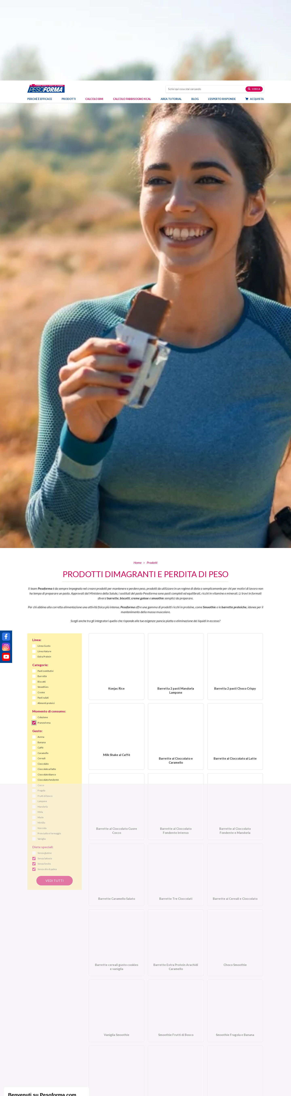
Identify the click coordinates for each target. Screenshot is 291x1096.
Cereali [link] (41, 678)
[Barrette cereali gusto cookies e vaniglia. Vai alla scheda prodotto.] (116, 865)
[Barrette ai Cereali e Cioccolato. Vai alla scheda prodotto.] (235, 796)
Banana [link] (42, 662)
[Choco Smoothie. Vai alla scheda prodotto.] (235, 865)
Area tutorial (173, 19)
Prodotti (71, 19)
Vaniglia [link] (42, 758)
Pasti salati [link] (43, 617)
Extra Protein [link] (44, 576)
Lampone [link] (42, 721)
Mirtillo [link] (41, 742)
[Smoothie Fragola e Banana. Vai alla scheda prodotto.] (235, 933)
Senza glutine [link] (45, 772)
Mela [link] (40, 731)
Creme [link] (41, 612)
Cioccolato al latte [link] (47, 688)
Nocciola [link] (42, 747)
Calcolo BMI (94, 19)
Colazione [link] (43, 637)
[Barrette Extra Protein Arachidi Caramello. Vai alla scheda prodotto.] (175, 865)
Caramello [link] (43, 672)
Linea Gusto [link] (44, 565)
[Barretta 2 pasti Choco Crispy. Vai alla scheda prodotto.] (235, 586)
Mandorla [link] (43, 726)
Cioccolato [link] (43, 683)
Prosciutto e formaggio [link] (49, 753)
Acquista (256, 19)
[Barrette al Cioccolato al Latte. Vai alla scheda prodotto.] (235, 657)
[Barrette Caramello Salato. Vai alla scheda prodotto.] (116, 796)
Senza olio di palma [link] (47, 789)
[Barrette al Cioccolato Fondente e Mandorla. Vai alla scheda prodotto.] (235, 727)
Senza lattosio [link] (45, 778)
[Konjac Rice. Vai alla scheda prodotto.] (116, 586)
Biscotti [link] (42, 601)
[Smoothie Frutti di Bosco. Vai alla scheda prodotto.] (175, 933)
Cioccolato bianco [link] (47, 694)
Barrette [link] (42, 596)
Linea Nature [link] (44, 571)
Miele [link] (41, 737)
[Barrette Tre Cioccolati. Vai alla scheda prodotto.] (175, 796)
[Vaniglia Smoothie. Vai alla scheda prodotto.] (116, 933)
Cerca (254, 9)
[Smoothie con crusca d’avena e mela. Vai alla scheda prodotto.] (116, 1002)
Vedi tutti (54, 800)
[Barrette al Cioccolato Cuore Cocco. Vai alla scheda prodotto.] (116, 727)
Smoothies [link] (43, 606)
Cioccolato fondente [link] (48, 699)
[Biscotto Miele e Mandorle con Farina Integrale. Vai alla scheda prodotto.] (235, 1002)
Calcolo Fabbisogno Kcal (132, 19)
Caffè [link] (40, 667)
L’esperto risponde (222, 19)
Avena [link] (41, 656)
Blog (197, 19)
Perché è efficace (39, 19)
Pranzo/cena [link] (44, 642)
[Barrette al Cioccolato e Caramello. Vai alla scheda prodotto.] (175, 657)
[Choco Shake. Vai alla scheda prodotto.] (175, 1002)
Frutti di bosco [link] (45, 715)
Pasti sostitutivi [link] (46, 590)
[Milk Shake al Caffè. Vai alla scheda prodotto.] (116, 657)
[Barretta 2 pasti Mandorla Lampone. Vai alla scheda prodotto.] (175, 586)
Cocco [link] (41, 705)
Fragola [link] (41, 710)
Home (137, 482)
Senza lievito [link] (44, 783)
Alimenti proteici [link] (46, 622)
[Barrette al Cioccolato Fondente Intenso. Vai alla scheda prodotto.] (175, 727)
